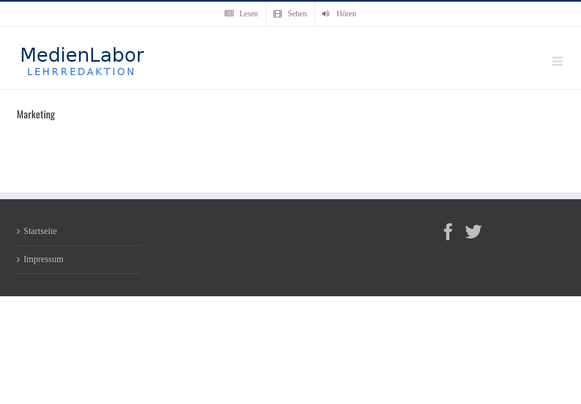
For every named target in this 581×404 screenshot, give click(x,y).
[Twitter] (473, 231)
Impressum (43, 259)
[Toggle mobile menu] (558, 61)
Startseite (40, 231)
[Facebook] (448, 231)
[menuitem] (241, 14)
